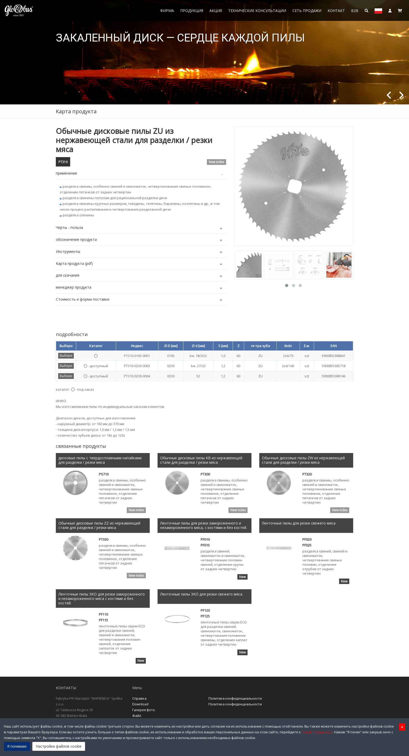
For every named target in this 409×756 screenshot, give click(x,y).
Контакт (336, 10)
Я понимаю (17, 746)
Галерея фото (143, 710)
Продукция (191, 10)
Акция (215, 10)
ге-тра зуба (260, 345)
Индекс (137, 345)
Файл (136, 715)
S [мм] (223, 345)
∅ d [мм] (198, 345)
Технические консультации (257, 10)
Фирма (167, 10)
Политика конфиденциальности (235, 698)
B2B (354, 10)
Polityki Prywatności (317, 732)
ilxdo (288, 345)
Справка (139, 698)
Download (140, 704)
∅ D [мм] (171, 345)
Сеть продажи (306, 10)
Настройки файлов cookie (59, 746)
